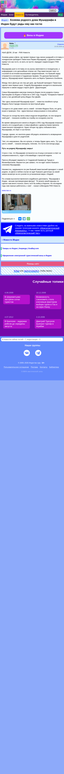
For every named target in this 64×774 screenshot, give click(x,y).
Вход (60, 15)
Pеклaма (34, 367)
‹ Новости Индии (10, 239)
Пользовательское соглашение (16, 367)
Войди (16, 271)
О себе (11, 48)
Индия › (5, 20)
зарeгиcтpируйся (31, 271)
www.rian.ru (6, 190)
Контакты (43, 367)
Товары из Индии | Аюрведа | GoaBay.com (20, 248)
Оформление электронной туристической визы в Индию (27, 256)
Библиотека (54, 367)
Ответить (60, 44)
